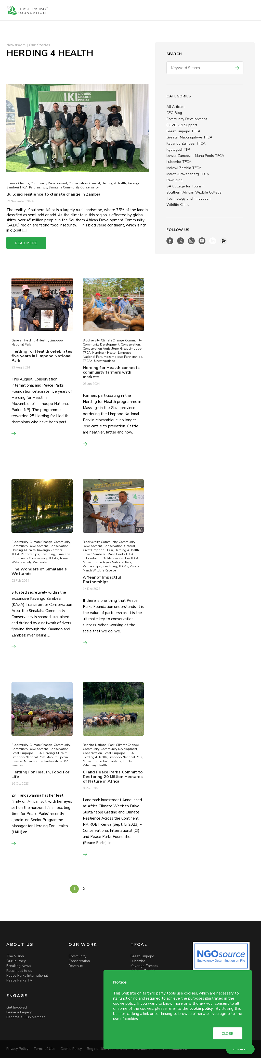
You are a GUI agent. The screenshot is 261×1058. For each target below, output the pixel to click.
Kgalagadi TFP (178, 149)
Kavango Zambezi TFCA (185, 143)
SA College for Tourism (185, 186)
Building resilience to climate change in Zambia (53, 194)
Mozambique (113, 357)
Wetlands (40, 562)
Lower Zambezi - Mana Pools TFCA (195, 155)
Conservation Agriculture (101, 349)
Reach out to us (19, 970)
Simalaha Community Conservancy (74, 187)
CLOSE (227, 1033)
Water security (21, 562)
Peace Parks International (27, 975)
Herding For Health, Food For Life (40, 774)
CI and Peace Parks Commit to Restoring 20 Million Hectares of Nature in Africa (113, 776)
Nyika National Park (117, 562)
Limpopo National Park (28, 757)
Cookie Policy (71, 1048)
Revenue (76, 965)
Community (133, 340)
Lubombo (137, 961)
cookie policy (201, 1008)
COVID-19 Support (181, 125)
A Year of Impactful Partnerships (102, 580)
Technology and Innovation (188, 198)
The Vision (15, 956)
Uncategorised (104, 361)
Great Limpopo (142, 956)
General (94, 183)
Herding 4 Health (114, 183)
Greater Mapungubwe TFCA (189, 137)
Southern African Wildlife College (193, 192)
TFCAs (88, 361)
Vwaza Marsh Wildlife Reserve (111, 568)
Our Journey (16, 961)
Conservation (78, 183)
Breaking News (18, 965)
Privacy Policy (17, 1048)
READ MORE (26, 243)
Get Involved (16, 1007)
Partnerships (38, 187)
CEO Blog (174, 112)
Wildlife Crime (177, 204)
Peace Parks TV (19, 980)
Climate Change (17, 183)
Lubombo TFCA (178, 161)
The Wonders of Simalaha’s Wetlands (39, 571)
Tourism (65, 558)
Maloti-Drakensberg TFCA (187, 174)
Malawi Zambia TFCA (183, 167)
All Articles (175, 106)
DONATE (240, 1049)
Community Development (186, 119)
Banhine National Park (98, 745)
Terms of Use (44, 1048)
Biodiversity (91, 340)
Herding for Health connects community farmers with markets (111, 372)
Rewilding (174, 180)
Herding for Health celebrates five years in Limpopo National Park (41, 356)
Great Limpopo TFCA (183, 131)
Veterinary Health (95, 765)
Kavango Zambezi (144, 965)
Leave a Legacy (19, 1012)
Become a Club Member (25, 1017)
